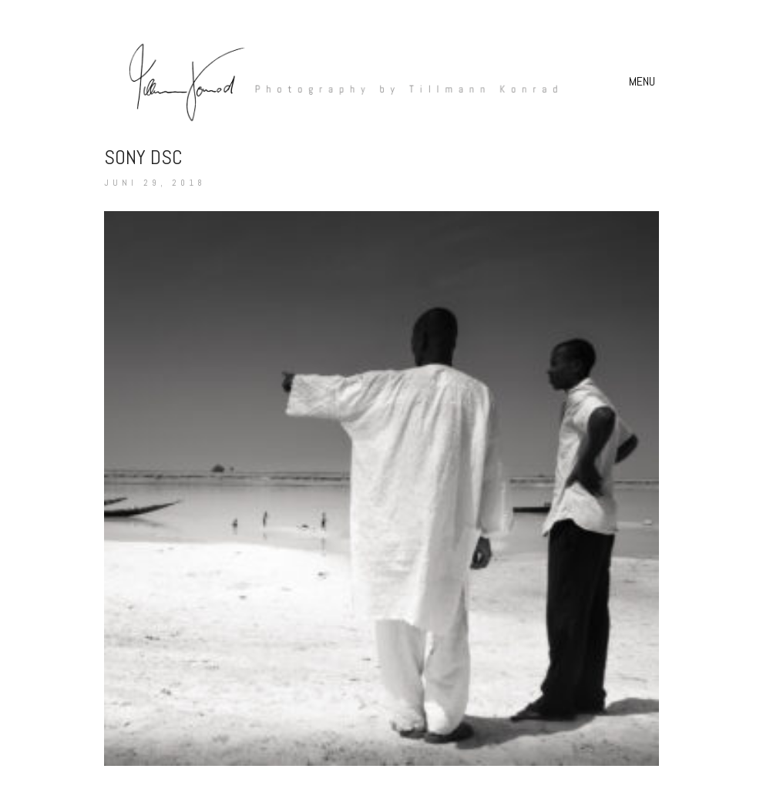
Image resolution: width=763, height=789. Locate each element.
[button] (644, 81)
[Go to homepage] (335, 81)
